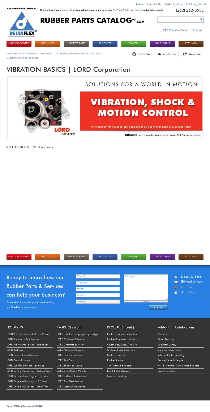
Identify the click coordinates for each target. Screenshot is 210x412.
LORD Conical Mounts (18, 360)
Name (81, 276)
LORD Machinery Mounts (70, 350)
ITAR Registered (196, 4)
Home (140, 4)
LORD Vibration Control (175, 30)
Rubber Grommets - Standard (122, 334)
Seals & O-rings (162, 43)
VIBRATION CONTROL (19, 43)
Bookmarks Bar (195, 54)
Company (82, 282)
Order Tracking (166, 339)
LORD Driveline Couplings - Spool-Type (78, 334)
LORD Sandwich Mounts (69, 366)
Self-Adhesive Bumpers (119, 366)
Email (80, 295)
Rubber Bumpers (116, 360)
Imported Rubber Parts (169, 350)
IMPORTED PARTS (76, 43)
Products (197, 30)
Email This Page (169, 54)
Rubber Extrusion (116, 355)
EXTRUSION (191, 43)
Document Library (167, 345)
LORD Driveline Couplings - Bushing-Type (29, 371)
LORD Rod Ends (65, 360)
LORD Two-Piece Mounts (70, 381)
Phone (81, 289)
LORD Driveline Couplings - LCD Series (27, 376)
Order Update (174, 4)
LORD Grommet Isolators (70, 345)
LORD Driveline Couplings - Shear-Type (27, 387)
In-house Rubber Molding (171, 355)
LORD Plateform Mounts (69, 355)
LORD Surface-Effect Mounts (71, 376)
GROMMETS (47, 43)
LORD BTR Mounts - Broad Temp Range (27, 345)
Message (130, 276)
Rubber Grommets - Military (122, 339)
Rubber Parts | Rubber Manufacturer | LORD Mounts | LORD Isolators (37, 54)
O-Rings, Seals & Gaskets (121, 350)
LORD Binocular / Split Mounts (23, 339)
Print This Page (144, 54)
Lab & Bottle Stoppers (118, 371)
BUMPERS (133, 43)
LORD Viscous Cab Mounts (71, 387)
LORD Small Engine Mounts (71, 371)
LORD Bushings (15, 350)
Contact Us (154, 4)
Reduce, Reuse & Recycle (170, 360)
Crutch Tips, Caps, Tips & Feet (123, 345)
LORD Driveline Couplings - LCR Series (27, 381)
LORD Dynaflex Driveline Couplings (25, 366)
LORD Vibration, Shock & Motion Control (28, 334)
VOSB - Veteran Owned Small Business (178, 366)
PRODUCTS (105, 43)
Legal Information (167, 371)
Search (200, 19)
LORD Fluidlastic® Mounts (71, 339)
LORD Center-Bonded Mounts (22, 355)
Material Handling (117, 376)
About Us (162, 334)
